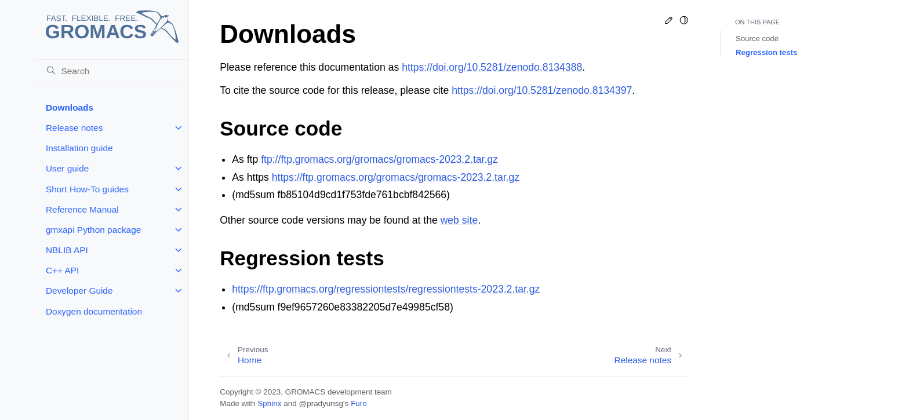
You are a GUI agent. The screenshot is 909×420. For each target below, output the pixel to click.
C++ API (62, 270)
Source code (757, 38)
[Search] (111, 70)
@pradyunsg (321, 403)
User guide (67, 168)
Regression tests (766, 52)
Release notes (74, 128)
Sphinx (269, 403)
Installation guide (79, 148)
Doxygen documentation (94, 311)
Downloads (69, 107)
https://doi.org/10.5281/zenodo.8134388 (492, 67)
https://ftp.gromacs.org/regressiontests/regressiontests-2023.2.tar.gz (386, 289)
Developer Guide (79, 290)
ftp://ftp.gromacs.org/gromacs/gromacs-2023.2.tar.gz (379, 159)
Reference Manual (82, 209)
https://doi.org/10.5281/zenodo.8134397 (542, 90)
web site (459, 220)
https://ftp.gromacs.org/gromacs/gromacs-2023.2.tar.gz (395, 177)
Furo (359, 403)
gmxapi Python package (93, 230)
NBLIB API (67, 250)
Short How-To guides (87, 189)
